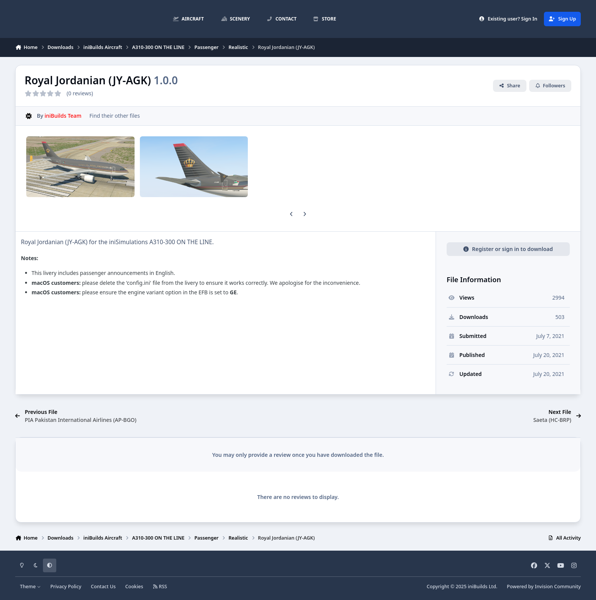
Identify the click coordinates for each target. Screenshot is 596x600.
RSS (160, 586)
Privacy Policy (65, 586)
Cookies (134, 586)
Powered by (544, 586)
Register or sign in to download (508, 249)
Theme (30, 586)
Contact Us (103, 586)
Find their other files (114, 115)
